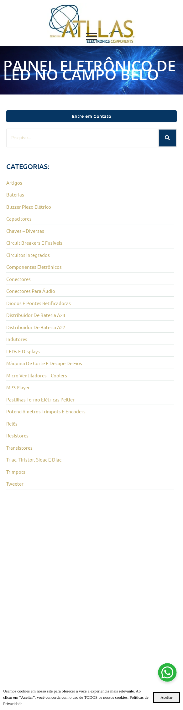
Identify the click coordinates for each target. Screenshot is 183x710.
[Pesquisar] (82, 138)
